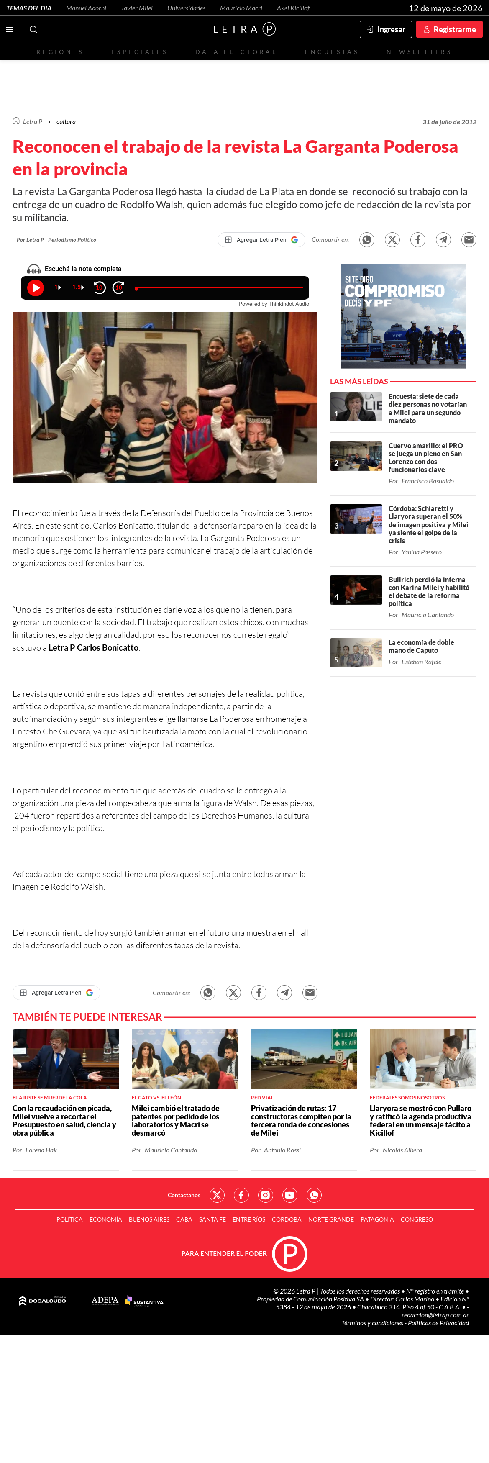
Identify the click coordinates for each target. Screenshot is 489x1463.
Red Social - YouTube (290, 1195)
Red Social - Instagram (266, 1195)
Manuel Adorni (86, 8)
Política (69, 1219)
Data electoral (236, 51)
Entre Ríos (249, 1219)
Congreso (417, 1219)
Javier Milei (137, 8)
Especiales (139, 51)
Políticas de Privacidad (438, 1323)
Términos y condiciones (373, 1323)
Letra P (32, 121)
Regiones (60, 51)
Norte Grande (331, 1219)
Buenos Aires (149, 1219)
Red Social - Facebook (241, 1195)
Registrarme (455, 29)
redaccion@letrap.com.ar (435, 1315)
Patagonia (377, 1219)
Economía (106, 1219)
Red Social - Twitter (217, 1195)
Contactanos (184, 1195)
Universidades (186, 8)
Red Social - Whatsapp (314, 1195)
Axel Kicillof (293, 8)
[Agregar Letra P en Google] (261, 239)
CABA (184, 1219)
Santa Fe (212, 1219)
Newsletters (420, 51)
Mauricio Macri (241, 8)
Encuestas (332, 51)
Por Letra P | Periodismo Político (56, 239)
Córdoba (287, 1219)
